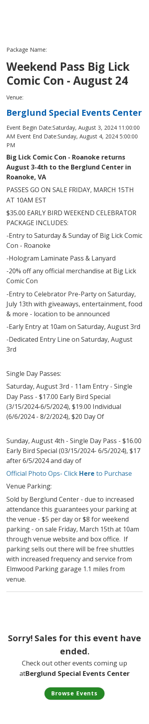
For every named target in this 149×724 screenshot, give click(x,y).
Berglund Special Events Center (74, 112)
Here (87, 473)
